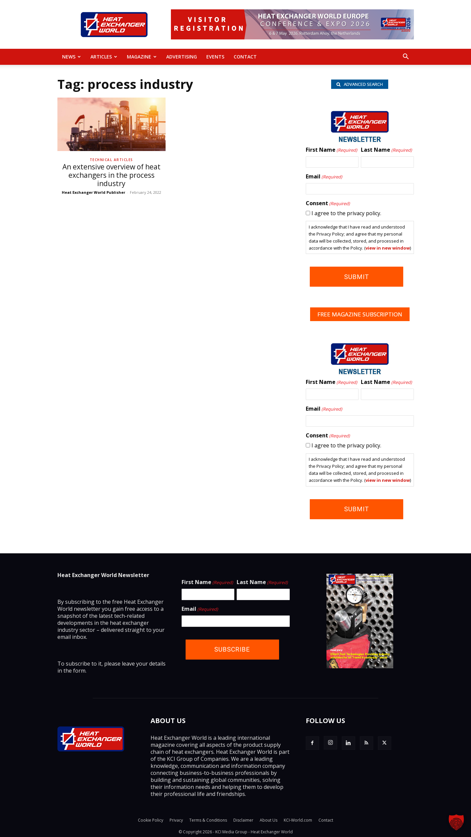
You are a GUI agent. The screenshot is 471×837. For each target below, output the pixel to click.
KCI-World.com (298, 819)
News (71, 56)
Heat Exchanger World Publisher (93, 192)
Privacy (176, 819)
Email (324, 178)
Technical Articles (111, 159)
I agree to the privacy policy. (346, 214)
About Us (268, 819)
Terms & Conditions (208, 819)
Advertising (181, 56)
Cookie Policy (150, 819)
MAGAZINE (142, 56)
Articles (103, 56)
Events (215, 56)
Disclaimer (243, 819)
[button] (406, 57)
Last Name (386, 151)
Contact (245, 56)
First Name (331, 151)
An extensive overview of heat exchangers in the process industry (111, 175)
